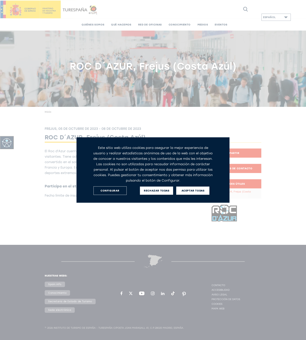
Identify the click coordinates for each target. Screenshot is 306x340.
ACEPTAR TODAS (193, 190)
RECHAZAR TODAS (156, 190)
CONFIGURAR (110, 190)
